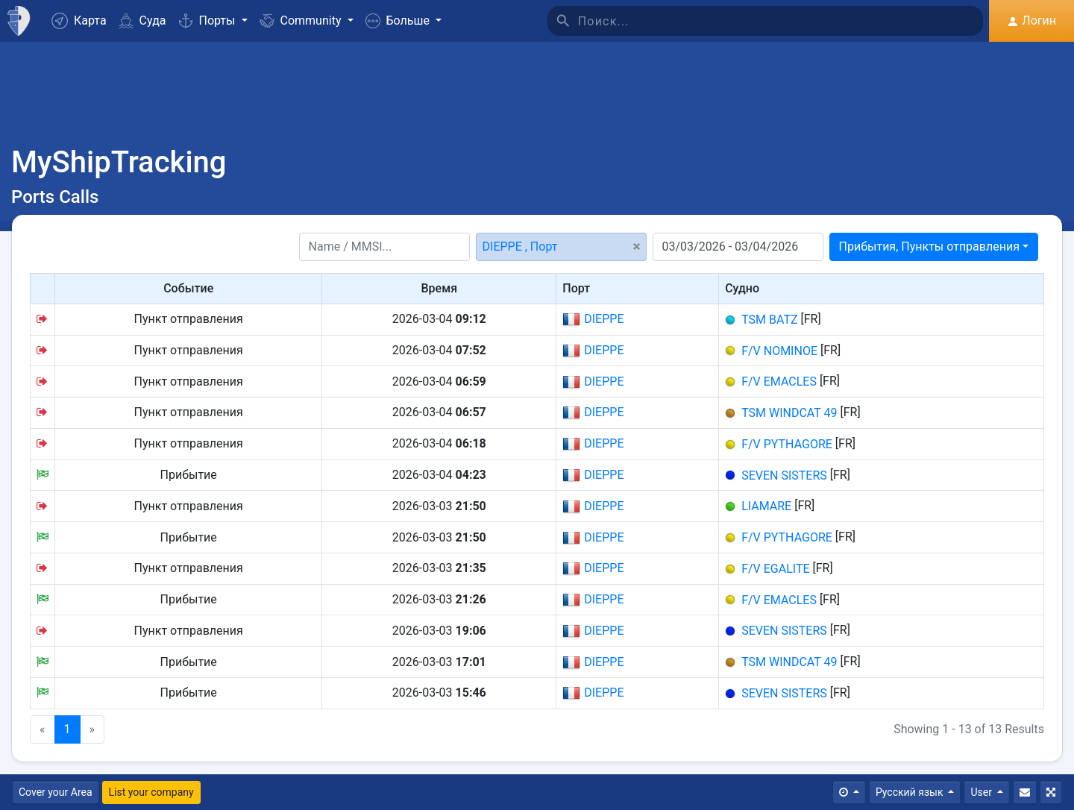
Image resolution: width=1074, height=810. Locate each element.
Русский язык (911, 792)
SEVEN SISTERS (784, 475)
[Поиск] (781, 21)
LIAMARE (766, 506)
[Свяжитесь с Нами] (1025, 792)
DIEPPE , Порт (520, 246)
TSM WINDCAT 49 (789, 413)
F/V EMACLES (779, 381)
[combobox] (933, 247)
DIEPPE (593, 319)
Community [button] (302, 20)
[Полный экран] (1051, 792)
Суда (142, 20)
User (982, 792)
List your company (151, 792)
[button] (403, 21)
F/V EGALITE (775, 569)
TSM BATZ (769, 320)
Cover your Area (55, 792)
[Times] (849, 792)
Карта (79, 21)
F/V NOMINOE (779, 350)
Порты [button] (208, 20)
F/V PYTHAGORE (786, 444)
